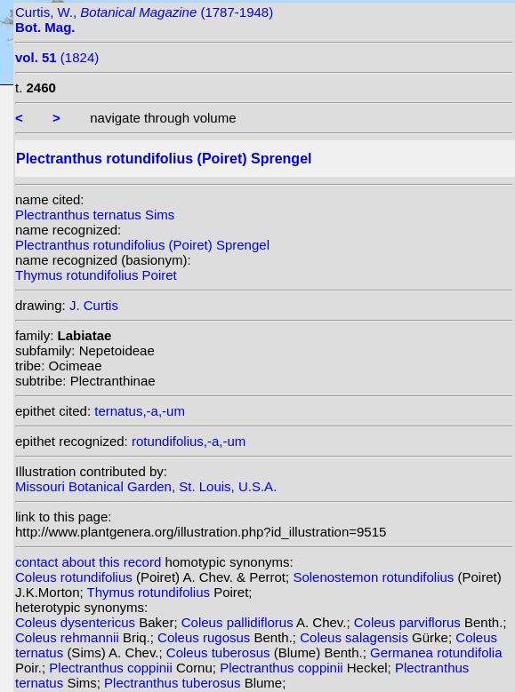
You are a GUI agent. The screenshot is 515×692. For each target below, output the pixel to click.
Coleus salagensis (356, 637)
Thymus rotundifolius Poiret (96, 274)
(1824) (57, 57)
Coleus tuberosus (220, 652)
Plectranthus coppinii (112, 667)
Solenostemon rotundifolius (375, 577)
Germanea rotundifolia (436, 652)
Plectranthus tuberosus (174, 682)
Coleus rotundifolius (75, 577)
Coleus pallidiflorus (238, 622)
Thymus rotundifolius (150, 592)
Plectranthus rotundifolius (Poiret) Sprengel (142, 244)
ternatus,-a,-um (139, 410)
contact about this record (88, 561)
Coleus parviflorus (409, 622)
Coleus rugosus (205, 637)
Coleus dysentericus (77, 622)
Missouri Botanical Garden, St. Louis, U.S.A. (146, 486)
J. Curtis (93, 305)
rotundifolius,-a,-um (188, 441)
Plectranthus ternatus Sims (94, 214)
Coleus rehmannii (69, 637)
